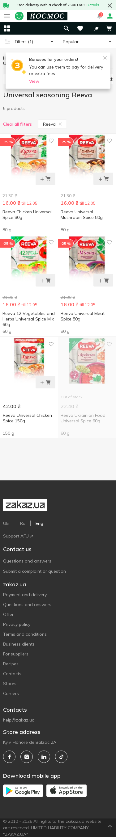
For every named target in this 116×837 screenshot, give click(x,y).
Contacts (12, 673)
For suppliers (15, 654)
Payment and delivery (25, 594)
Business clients (19, 644)
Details (93, 4)
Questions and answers (27, 561)
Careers (11, 693)
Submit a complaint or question (34, 571)
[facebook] (9, 757)
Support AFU (18, 536)
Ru (22, 523)
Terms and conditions (25, 634)
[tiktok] (61, 757)
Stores (9, 683)
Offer (8, 614)
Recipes (11, 664)
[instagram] (26, 757)
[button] (96, 28)
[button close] (110, 5)
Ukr (6, 523)
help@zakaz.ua (19, 720)
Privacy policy (16, 624)
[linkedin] (44, 757)
